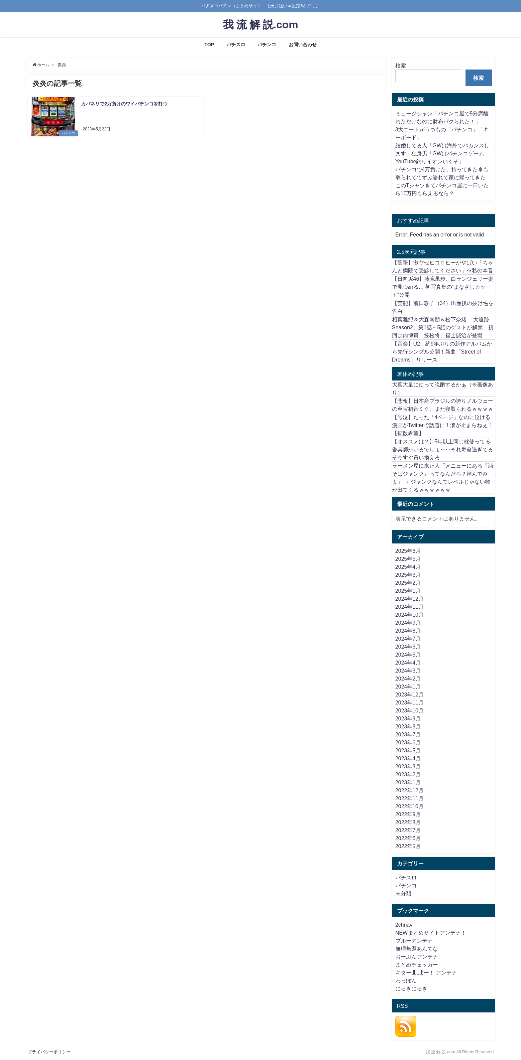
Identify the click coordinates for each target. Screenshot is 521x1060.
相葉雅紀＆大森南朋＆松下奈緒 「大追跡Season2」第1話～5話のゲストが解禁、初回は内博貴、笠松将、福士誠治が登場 (442, 327)
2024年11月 (409, 606)
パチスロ (236, 44)
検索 (400, 65)
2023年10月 (409, 710)
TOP (209, 44)
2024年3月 (408, 670)
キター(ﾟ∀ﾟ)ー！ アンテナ (426, 972)
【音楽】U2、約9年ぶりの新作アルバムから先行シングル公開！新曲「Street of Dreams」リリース (442, 351)
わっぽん (406, 980)
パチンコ (267, 44)
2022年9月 (408, 814)
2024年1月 (408, 686)
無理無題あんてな (416, 948)
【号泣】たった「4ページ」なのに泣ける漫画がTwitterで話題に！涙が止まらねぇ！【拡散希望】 (442, 425)
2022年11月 (409, 798)
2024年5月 (408, 654)
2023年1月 (408, 782)
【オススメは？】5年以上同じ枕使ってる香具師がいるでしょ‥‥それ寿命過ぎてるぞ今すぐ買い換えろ (442, 449)
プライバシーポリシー (49, 1052)
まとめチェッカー (416, 964)
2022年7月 (408, 830)
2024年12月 (409, 598)
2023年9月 (408, 718)
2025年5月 (408, 558)
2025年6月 (408, 550)
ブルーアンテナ (414, 940)
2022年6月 (408, 838)
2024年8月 (408, 630)
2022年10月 (409, 806)
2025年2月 (408, 582)
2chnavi (404, 924)
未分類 (403, 893)
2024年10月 (409, 614)
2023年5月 (408, 750)
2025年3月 (408, 574)
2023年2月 (408, 774)
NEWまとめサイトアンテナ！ (430, 932)
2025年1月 (408, 590)
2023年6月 (408, 742)
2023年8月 (408, 726)
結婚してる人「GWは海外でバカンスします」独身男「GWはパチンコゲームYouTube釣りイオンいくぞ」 (442, 153)
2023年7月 (408, 734)
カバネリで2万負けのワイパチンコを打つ (124, 103)
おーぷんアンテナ (416, 956)
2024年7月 (408, 638)
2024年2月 (408, 678)
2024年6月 (408, 646)
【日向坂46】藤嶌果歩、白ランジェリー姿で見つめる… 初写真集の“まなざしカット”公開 (443, 286)
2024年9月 (408, 622)
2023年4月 (408, 758)
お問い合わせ (303, 44)
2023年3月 (408, 766)
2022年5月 (408, 846)
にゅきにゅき (411, 988)
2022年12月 (409, 790)
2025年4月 (408, 566)
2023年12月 (409, 694)
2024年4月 (408, 662)
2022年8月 (408, 822)
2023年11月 (409, 702)
